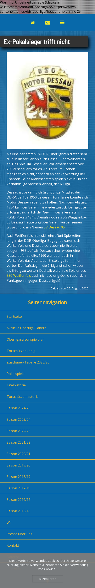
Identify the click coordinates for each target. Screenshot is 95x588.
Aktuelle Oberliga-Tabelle (26, 328)
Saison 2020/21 (18, 454)
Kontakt (13, 545)
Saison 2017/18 (18, 488)
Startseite (14, 316)
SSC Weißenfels (19, 275)
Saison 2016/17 (18, 499)
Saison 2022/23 (18, 431)
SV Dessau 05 (54, 227)
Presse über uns (19, 534)
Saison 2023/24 (18, 419)
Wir (9, 522)
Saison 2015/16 (18, 511)
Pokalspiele (15, 373)
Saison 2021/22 (18, 442)
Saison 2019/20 (18, 465)
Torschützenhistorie (23, 396)
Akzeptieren (47, 579)
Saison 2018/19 (18, 476)
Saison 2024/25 (18, 408)
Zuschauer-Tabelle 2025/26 (28, 362)
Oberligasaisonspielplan (25, 339)
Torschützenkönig (21, 351)
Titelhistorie (16, 385)
